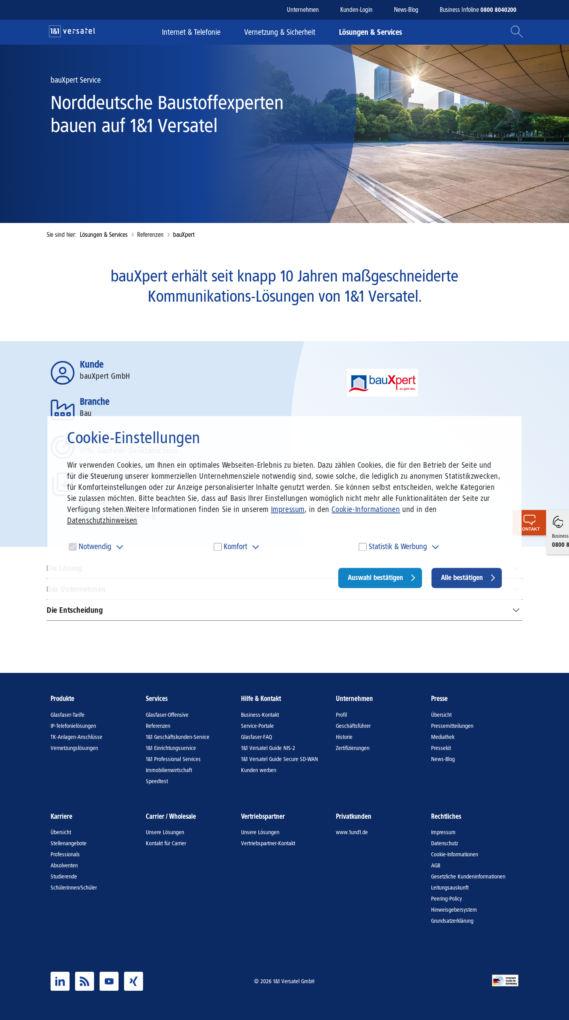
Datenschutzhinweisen (102, 520)
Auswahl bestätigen (375, 577)
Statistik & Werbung (398, 546)
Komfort (235, 546)
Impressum (288, 509)
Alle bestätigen (462, 577)
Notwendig (95, 546)
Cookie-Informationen (366, 509)
